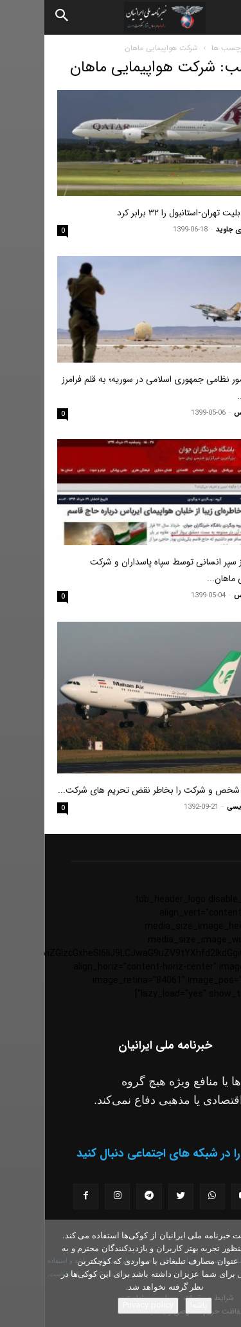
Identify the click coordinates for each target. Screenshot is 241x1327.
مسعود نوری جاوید (200, 229)
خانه (221, 48)
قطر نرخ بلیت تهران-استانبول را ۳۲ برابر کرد (150, 213)
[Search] (18, 17)
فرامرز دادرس (209, 413)
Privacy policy (103, 1305)
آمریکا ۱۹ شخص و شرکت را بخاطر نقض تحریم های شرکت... (120, 790)
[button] (220, 17)
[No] (225, 1273)
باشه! (154, 1305)
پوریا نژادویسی (205, 807)
